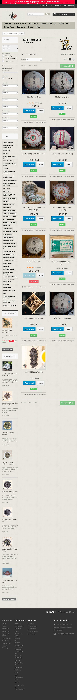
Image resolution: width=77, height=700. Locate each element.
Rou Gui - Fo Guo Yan (9, 492)
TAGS (16, 675)
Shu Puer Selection (9, 257)
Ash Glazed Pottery (9, 254)
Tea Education (6, 638)
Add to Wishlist (28, 122)
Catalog (7, 23)
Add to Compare (41, 122)
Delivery (17, 638)
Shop (4, 623)
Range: (4, 68)
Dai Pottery (6, 191)
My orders (30, 623)
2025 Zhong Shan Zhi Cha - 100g (9, 374)
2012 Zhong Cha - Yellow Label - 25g (61, 209)
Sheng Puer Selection (10, 180)
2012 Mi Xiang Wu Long (34, 372)
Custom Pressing (8, 204)
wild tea (5, 222)
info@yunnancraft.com (67, 634)
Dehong (5, 153)
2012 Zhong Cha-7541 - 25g (34, 154)
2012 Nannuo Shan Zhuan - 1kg (61, 263)
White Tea (63, 23)
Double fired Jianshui (10, 231)
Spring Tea (5, 628)
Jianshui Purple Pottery (8, 273)
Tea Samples (19, 667)
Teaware (21, 27)
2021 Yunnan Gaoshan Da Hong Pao (10, 404)
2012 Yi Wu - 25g (33, 262)
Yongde (5, 168)
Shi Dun (5, 201)
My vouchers (31, 634)
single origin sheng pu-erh (9, 157)
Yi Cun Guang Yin (11, 58)
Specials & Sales (10, 313)
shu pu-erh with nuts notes (9, 164)
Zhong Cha (9, 61)
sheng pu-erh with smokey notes (9, 176)
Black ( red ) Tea (48, 23)
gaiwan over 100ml (9, 290)
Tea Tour (17, 660)
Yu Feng (13, 305)
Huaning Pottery (8, 240)
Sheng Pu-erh (20, 23)
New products (10, 356)
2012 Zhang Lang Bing (62, 318)
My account (32, 620)
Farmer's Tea (7, 207)
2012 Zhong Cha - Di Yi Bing (62, 154)
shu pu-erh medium (9, 243)
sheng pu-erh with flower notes (9, 297)
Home (17, 631)
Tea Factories (6, 641)
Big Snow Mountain (9, 198)
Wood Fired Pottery (9, 260)
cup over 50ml (7, 263)
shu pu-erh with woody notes (8, 146)
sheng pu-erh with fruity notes (9, 184)
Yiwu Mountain (8, 161)
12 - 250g (8, 78)
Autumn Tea (6, 631)
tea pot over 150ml (9, 269)
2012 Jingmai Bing (62, 97)
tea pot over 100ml (9, 219)
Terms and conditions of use (19, 651)
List (73, 59)
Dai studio (6, 188)
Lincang (13, 222)
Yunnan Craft (7, 228)
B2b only (6, 266)
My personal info (32, 631)
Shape (30, 27)
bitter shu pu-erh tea (9, 216)
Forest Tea (6, 225)
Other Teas (9, 27)
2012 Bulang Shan (34, 97)
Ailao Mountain (8, 142)
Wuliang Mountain (9, 251)
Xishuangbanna (8, 237)
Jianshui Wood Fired (9, 277)
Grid (70, 59)
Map (38, 27)
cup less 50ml (7, 234)
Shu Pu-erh (33, 23)
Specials (17, 623)
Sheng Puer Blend (9, 210)
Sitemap (17, 682)
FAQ (16, 672)
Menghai (6, 284)
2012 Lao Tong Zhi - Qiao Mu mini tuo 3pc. (34, 209)
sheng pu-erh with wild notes (9, 172)
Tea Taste (18, 670)
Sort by (23, 59)
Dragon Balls (7, 287)
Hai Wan (8, 56)
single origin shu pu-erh (9, 247)
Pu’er (5, 293)
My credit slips (31, 626)
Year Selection (13, 33)
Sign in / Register (68, 5)
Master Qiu (6, 150)
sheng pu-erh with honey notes (9, 194)
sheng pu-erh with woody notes (9, 280)
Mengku (5, 305)
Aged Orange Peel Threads (33, 318)
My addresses (31, 628)
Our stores (18, 628)
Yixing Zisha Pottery (9, 213)
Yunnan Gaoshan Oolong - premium (8, 463)
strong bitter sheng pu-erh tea (9, 301)
